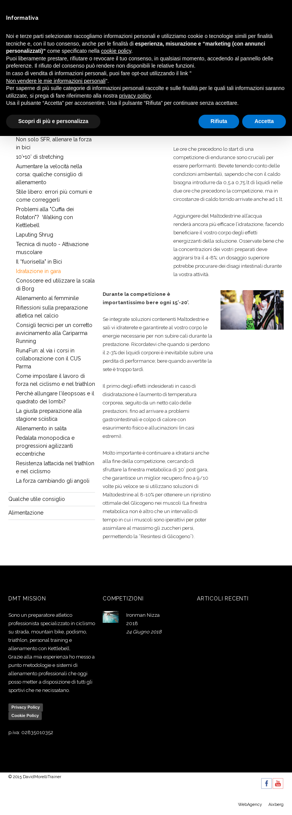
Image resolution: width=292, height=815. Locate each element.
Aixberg (276, 804)
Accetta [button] (264, 121)
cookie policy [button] (116, 51)
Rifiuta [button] (219, 121)
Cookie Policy (25, 715)
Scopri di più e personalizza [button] (53, 121)
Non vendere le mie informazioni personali (55, 81)
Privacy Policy (25, 707)
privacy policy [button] (135, 96)
